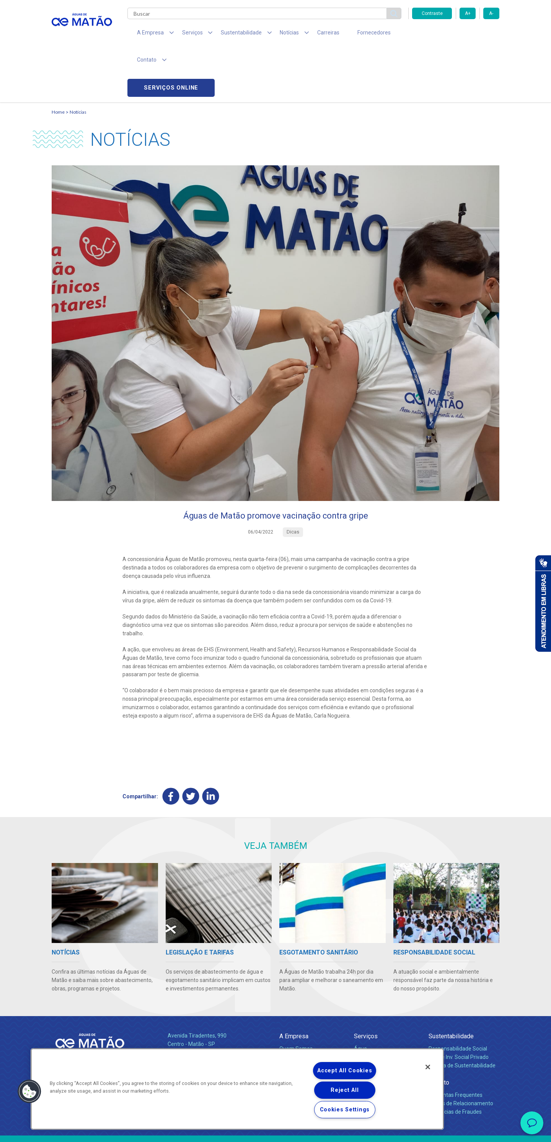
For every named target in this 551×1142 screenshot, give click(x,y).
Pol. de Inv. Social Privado (459, 1006)
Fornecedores (346, 34)
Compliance (293, 1006)
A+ (468, 13)
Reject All (345, 1090)
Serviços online (455, 34)
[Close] (427, 1067)
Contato (439, 1031)
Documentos (369, 1031)
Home (58, 59)
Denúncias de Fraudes (455, 1061)
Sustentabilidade (451, 985)
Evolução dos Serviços (381, 1023)
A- (491, 13)
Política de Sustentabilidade (462, 1014)
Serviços (366, 985)
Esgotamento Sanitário (382, 1006)
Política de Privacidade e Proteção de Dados (275, 1130)
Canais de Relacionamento (461, 1052)
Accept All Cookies (344, 1070)
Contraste (432, 13)
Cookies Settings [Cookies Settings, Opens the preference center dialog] (345, 1109)
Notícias (78, 59)
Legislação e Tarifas (378, 1014)
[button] (29, 1091)
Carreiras (306, 34)
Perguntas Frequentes (456, 1044)
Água (360, 998)
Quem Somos (296, 998)
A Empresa (293, 985)
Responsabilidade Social (458, 998)
